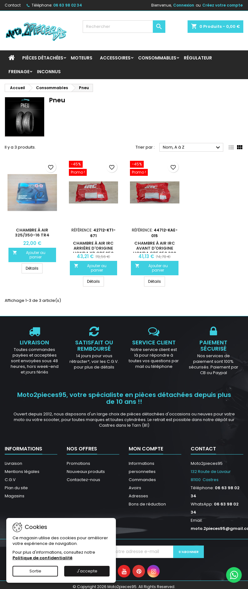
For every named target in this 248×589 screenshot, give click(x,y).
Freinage (18, 72)
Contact (13, 5)
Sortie (35, 571)
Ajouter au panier (29, 255)
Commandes (142, 480)
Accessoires (115, 58)
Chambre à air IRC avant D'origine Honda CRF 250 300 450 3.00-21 (154, 250)
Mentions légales (22, 472)
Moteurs (81, 58)
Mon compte (146, 448)
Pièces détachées (42, 58)
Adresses (138, 496)
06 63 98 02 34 (67, 5)
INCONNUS (49, 72)
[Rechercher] (124, 26)
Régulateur (198, 58)
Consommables (157, 58)
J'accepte (87, 571)
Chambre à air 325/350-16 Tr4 (32, 232)
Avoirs (135, 488)
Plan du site (16, 488)
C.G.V (10, 480)
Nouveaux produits (86, 472)
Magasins (14, 496)
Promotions (78, 463)
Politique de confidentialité (42, 558)
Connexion (183, 5)
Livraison (13, 463)
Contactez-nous (83, 480)
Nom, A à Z (192, 147)
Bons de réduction (147, 504)
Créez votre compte (222, 5)
